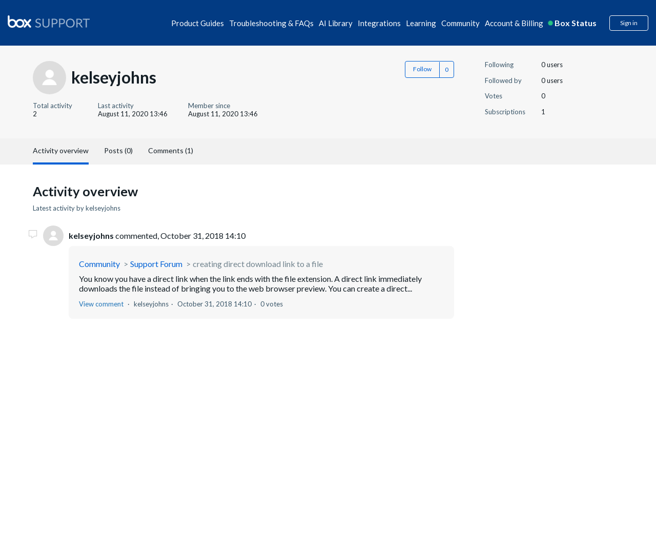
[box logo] (49, 21)
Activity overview (61, 150)
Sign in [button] (629, 23)
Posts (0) (118, 150)
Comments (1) (170, 150)
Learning (421, 23)
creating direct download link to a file (258, 264)
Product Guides (197, 23)
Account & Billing (514, 23)
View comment (101, 304)
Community (460, 23)
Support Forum (156, 264)
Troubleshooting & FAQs (271, 23)
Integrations (379, 23)
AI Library (336, 23)
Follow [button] (422, 69)
